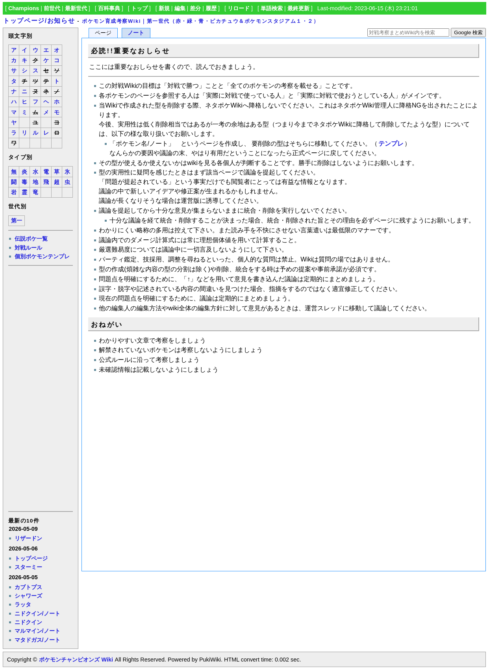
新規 (164, 8)
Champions (23, 8)
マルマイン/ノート (37, 631)
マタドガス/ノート (37, 640)
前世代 (52, 8)
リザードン (28, 538)
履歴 (211, 8)
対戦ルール (28, 248)
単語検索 (272, 8)
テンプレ (391, 143)
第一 (16, 221)
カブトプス (28, 587)
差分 (195, 8)
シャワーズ (28, 596)
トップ (139, 8)
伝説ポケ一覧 (31, 238)
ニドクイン (28, 622)
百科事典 (109, 8)
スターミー (28, 567)
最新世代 (76, 8)
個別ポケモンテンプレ (42, 256)
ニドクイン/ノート (37, 613)
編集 (179, 8)
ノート (136, 33)
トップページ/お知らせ (39, 20)
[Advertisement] (40, 388)
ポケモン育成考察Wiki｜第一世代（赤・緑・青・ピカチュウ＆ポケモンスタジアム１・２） (200, 21)
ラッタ (23, 604)
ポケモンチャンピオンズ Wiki (76, 659)
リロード (239, 8)
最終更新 (298, 8)
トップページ (31, 558)
